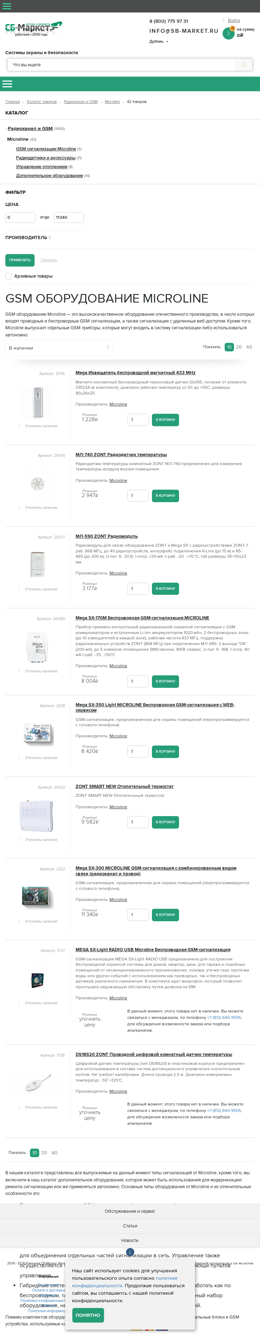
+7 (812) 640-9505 (224, 1017)
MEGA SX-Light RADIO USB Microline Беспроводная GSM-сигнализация (153, 950)
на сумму (242, 32)
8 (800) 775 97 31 (168, 21)
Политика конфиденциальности (48, 1300)
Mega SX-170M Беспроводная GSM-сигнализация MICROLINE (142, 618)
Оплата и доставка (48, 1290)
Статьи (130, 1226)
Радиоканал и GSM (81, 101)
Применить (20, 260)
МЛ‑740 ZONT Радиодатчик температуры (121, 455)
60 (249, 347)
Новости (129, 1240)
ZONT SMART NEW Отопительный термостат (125, 786)
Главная (12, 101)
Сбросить (49, 260)
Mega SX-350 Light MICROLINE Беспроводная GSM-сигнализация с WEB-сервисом (155, 707)
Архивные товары (33, 276)
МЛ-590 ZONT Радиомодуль (107, 536)
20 (239, 347)
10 (229, 347)
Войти (234, 21)
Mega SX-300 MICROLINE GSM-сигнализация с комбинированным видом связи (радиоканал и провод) (156, 871)
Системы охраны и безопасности (41, 53)
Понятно (88, 1315)
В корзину (165, 419)
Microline (112, 101)
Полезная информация (49, 1311)
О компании (48, 1285)
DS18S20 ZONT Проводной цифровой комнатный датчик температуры (154, 1054)
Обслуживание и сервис (130, 1211)
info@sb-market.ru (184, 31)
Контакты (48, 1295)
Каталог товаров (42, 101)
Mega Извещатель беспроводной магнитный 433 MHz (135, 373)
